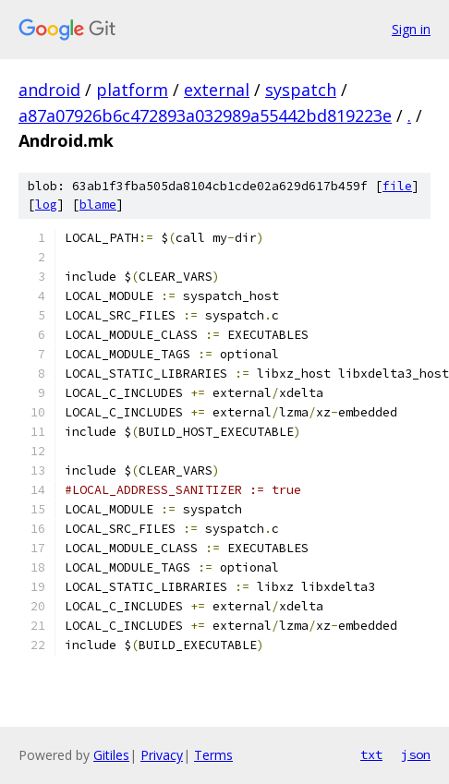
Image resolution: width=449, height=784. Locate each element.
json (416, 754)
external (216, 89)
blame (97, 204)
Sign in (411, 29)
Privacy (161, 755)
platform (132, 89)
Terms (213, 755)
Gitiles (111, 755)
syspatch (300, 89)
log (46, 204)
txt (371, 754)
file (397, 186)
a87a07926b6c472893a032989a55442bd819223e (205, 115)
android (49, 89)
